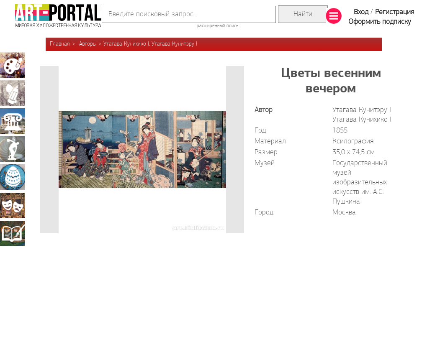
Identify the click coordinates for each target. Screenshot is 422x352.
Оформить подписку (379, 22)
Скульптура (12, 149)
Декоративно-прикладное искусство (12, 177)
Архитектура (12, 121)
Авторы (87, 44)
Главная (60, 44)
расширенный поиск (217, 25)
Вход (361, 12)
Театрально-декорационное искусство (12, 205)
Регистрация (394, 12)
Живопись (12, 65)
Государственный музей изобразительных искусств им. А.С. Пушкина (359, 182)
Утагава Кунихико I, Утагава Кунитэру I (150, 44)
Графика (12, 93)
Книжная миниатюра (12, 233)
